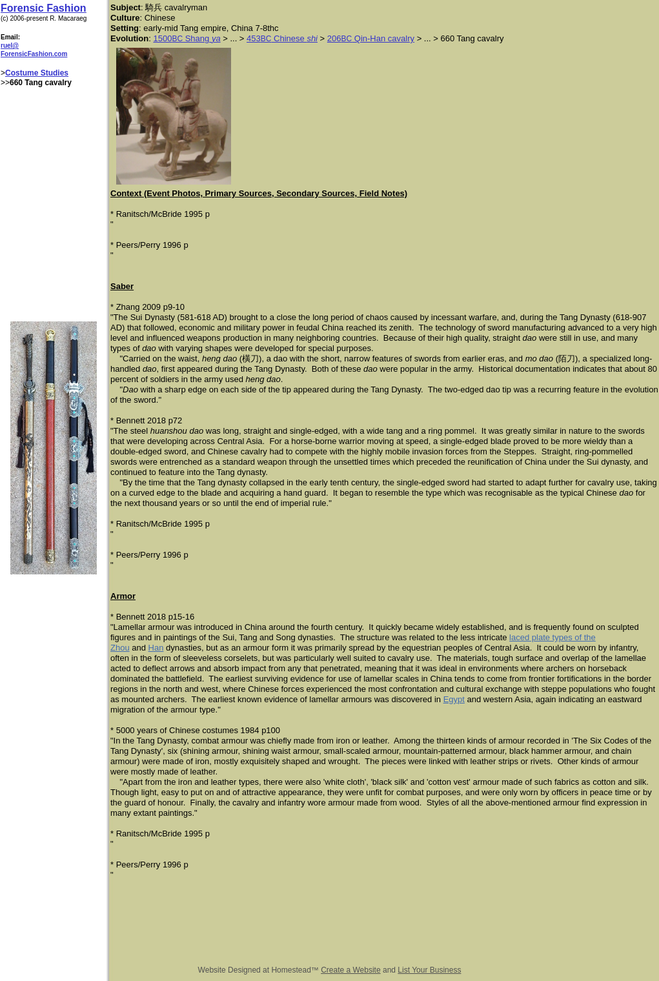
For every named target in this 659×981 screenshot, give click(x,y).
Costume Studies (36, 72)
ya (216, 38)
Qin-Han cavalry (383, 38)
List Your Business (429, 970)
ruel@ (10, 45)
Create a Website (351, 970)
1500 (162, 38)
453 (254, 38)
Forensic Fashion (43, 8)
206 (334, 38)
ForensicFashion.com (34, 53)
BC (177, 38)
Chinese (289, 38)
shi (312, 38)
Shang (197, 38)
